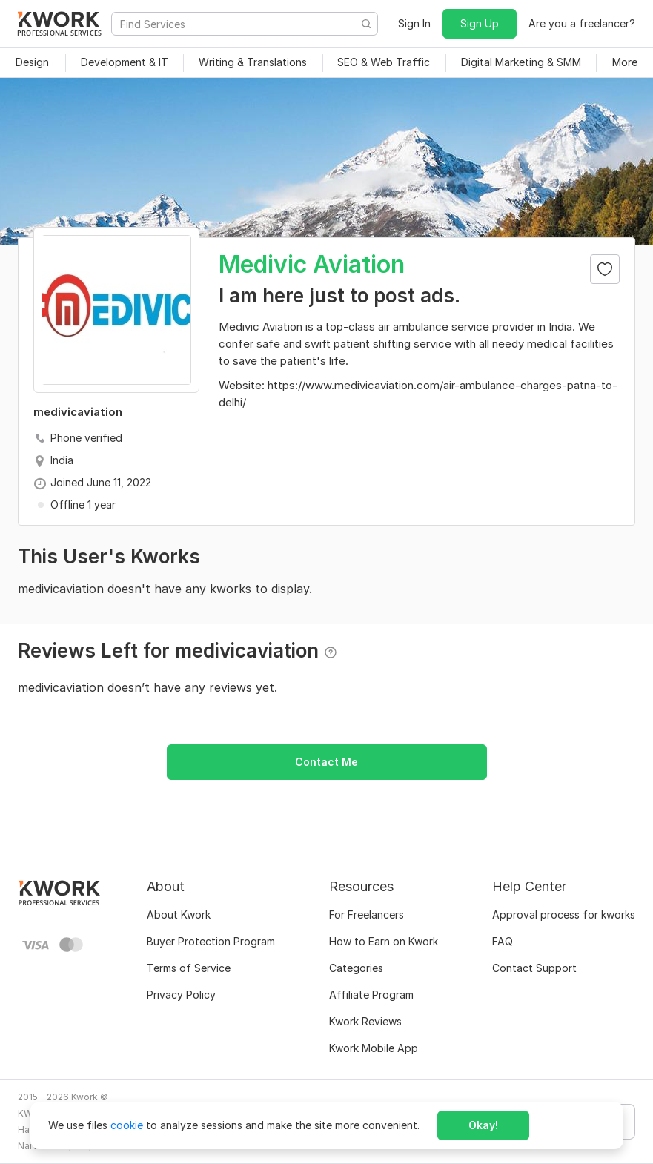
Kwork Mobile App (373, 1048)
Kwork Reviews (365, 1021)
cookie (126, 1125)
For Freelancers (366, 914)
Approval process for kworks (563, 914)
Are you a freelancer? (581, 23)
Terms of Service (189, 968)
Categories (356, 968)
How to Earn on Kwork (383, 941)
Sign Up (479, 23)
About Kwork (179, 914)
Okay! (483, 1125)
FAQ (502, 941)
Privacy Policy (181, 994)
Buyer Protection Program (211, 941)
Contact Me (326, 761)
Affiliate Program (371, 994)
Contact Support (534, 968)
